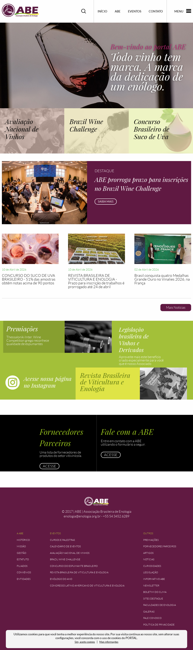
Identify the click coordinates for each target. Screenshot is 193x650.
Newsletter (151, 585)
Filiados (22, 566)
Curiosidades (152, 566)
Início (102, 11)
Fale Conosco (152, 618)
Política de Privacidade (159, 624)
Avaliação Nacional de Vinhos (70, 553)
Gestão (21, 553)
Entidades (24, 579)
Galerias (149, 611)
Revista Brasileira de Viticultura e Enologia (79, 572)
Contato (156, 11)
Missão (21, 546)
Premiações (151, 540)
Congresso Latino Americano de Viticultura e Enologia (87, 585)
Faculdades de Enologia (159, 605)
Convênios (24, 572)
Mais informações (108, 642)
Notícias (148, 559)
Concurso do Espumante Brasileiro (74, 566)
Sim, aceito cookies (85, 642)
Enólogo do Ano (61, 579)
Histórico (23, 540)
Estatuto (23, 559)
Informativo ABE (154, 579)
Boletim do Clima (154, 592)
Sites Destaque (153, 598)
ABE (117, 11)
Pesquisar (83, 11)
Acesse (49, 466)
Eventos (134, 11)
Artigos (148, 553)
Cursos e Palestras (62, 540)
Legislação (150, 572)
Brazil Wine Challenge (65, 559)
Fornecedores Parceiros (159, 546)
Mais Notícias (175, 307)
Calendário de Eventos (65, 546)
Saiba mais (105, 201)
